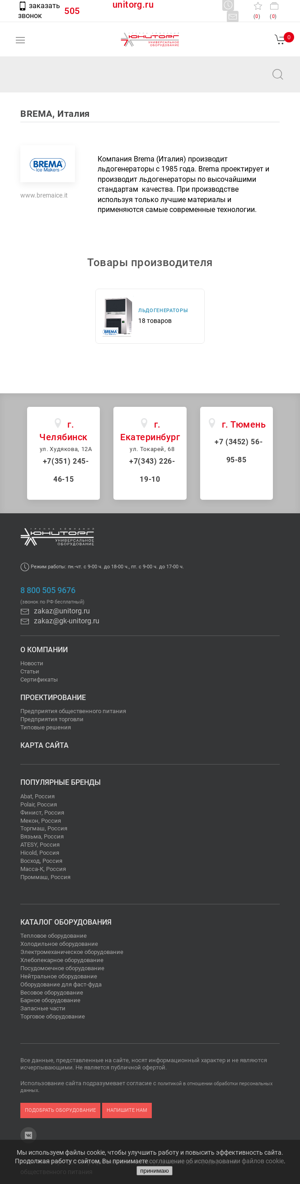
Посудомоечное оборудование (62, 968)
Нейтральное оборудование (58, 976)
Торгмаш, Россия (43, 828)
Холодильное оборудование (59, 943)
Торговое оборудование (52, 1016)
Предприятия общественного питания (73, 711)
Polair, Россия (38, 804)
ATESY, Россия (40, 844)
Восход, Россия (41, 860)
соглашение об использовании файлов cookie (216, 1161)
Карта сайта (44, 745)
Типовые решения (45, 727)
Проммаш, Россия (45, 877)
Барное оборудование (50, 1000)
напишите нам (127, 1110)
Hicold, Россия (39, 852)
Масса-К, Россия (43, 869)
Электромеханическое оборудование (71, 952)
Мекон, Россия (40, 820)
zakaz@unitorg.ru (52, 80)
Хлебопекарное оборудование (61, 960)
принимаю (154, 1170)
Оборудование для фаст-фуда (61, 984)
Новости (31, 663)
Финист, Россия (42, 812)
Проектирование (53, 697)
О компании (44, 649)
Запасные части (43, 1008)
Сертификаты (39, 679)
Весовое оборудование (51, 992)
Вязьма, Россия (42, 836)
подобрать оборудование (60, 1110)
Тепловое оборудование (53, 935)
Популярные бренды (60, 782)
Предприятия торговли (52, 719)
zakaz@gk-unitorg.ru (59, 621)
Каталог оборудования (66, 922)
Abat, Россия (37, 796)
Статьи (29, 671)
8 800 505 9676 (47, 590)
